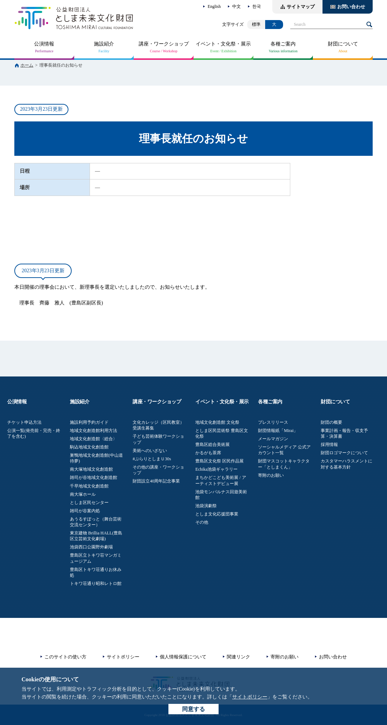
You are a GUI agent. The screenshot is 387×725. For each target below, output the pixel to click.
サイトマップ (301, 6)
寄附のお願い (271, 475)
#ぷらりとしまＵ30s (152, 458)
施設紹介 (104, 44)
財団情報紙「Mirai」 (278, 430)
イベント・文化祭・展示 (223, 44)
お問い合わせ (351, 6)
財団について (343, 44)
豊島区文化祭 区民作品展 (219, 461)
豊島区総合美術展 (212, 444)
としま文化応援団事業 (216, 514)
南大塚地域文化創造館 (91, 469)
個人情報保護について (183, 656)
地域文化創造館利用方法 (93, 430)
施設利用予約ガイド (89, 422)
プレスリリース (273, 422)
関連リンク (238, 656)
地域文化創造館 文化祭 (217, 422)
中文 (236, 6)
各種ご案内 (283, 44)
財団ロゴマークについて (344, 452)
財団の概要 (331, 422)
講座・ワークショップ (164, 44)
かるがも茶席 (208, 452)
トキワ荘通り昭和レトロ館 (95, 583)
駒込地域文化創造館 (89, 447)
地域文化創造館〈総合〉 (93, 438)
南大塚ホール (83, 494)
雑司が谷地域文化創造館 (93, 477)
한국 (256, 6)
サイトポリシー (249, 697)
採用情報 (329, 444)
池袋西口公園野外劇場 (91, 546)
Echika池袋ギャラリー (216, 469)
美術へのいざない (150, 450)
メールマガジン (273, 438)
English (214, 6)
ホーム (26, 65)
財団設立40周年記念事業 (156, 481)
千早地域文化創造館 (89, 486)
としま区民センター (89, 502)
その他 (201, 522)
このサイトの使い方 (65, 656)
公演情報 (44, 44)
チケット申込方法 (24, 422)
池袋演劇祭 (206, 505)
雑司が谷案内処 (85, 510)
